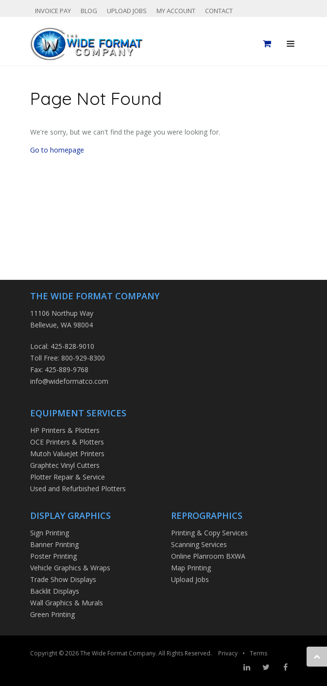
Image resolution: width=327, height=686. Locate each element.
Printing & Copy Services (209, 532)
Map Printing (191, 567)
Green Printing (52, 614)
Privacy (228, 653)
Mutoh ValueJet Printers (67, 453)
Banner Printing (54, 544)
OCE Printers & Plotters (67, 441)
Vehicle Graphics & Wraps (70, 567)
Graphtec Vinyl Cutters (65, 465)
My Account (175, 10)
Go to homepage (57, 149)
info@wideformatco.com (69, 381)
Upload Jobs (127, 10)
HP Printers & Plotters (65, 430)
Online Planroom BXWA (208, 556)
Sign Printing (49, 532)
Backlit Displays (54, 591)
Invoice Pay (53, 10)
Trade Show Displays (63, 579)
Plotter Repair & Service (67, 476)
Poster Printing (53, 556)
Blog (89, 10)
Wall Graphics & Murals (66, 602)
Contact (219, 10)
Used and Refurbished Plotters (78, 488)
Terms (258, 653)
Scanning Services (199, 544)
